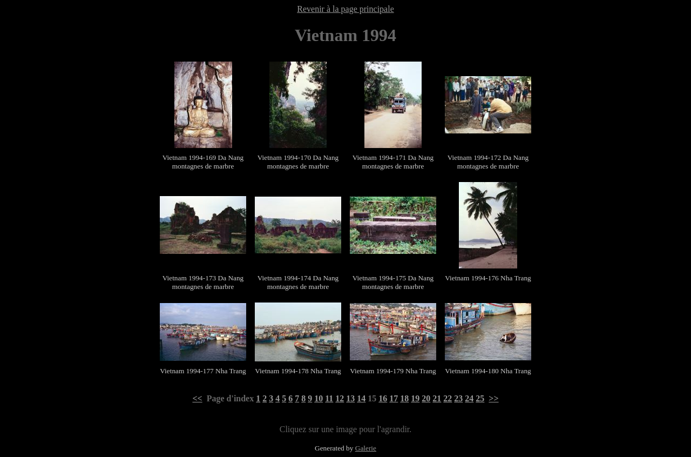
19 (415, 398)
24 (469, 398)
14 (361, 398)
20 (426, 398)
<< (197, 398)
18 (404, 398)
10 (318, 398)
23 (458, 398)
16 (382, 398)
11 (329, 398)
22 (447, 398)
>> (493, 398)
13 (350, 398)
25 (480, 398)
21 (436, 398)
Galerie (365, 448)
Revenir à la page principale (345, 9)
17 (393, 398)
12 (339, 398)
